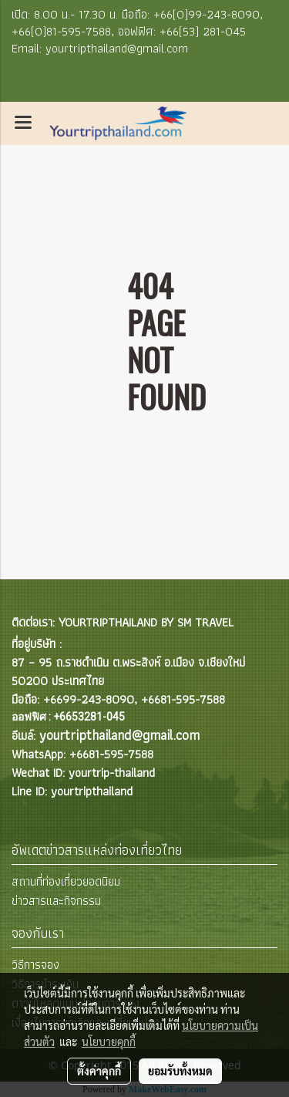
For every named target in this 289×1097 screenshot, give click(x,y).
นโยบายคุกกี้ (109, 1041)
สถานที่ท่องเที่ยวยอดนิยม (66, 881)
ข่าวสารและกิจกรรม (56, 900)
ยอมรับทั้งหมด (180, 1071)
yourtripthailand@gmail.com (119, 735)
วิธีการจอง (35, 964)
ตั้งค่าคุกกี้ (99, 1071)
